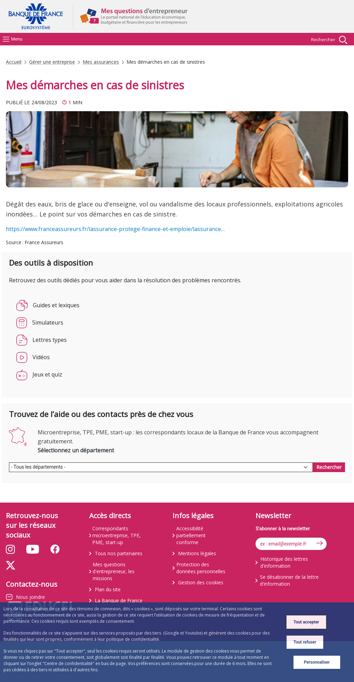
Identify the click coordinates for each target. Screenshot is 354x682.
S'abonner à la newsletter (282, 528)
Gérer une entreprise (52, 62)
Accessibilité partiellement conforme (191, 535)
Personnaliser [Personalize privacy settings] (317, 662)
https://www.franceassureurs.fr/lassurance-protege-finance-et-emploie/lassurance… (115, 229)
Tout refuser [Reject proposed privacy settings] (305, 642)
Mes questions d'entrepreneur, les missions (113, 571)
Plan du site (108, 589)
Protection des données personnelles (200, 568)
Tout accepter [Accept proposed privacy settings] (306, 622)
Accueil (13, 62)
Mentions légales (197, 553)
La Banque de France (118, 600)
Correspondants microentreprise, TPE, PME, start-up (116, 535)
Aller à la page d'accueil (38, 16)
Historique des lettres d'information (284, 562)
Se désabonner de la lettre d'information (289, 580)
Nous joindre (30, 597)
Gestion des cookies (200, 582)
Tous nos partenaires (118, 553)
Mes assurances (101, 62)
